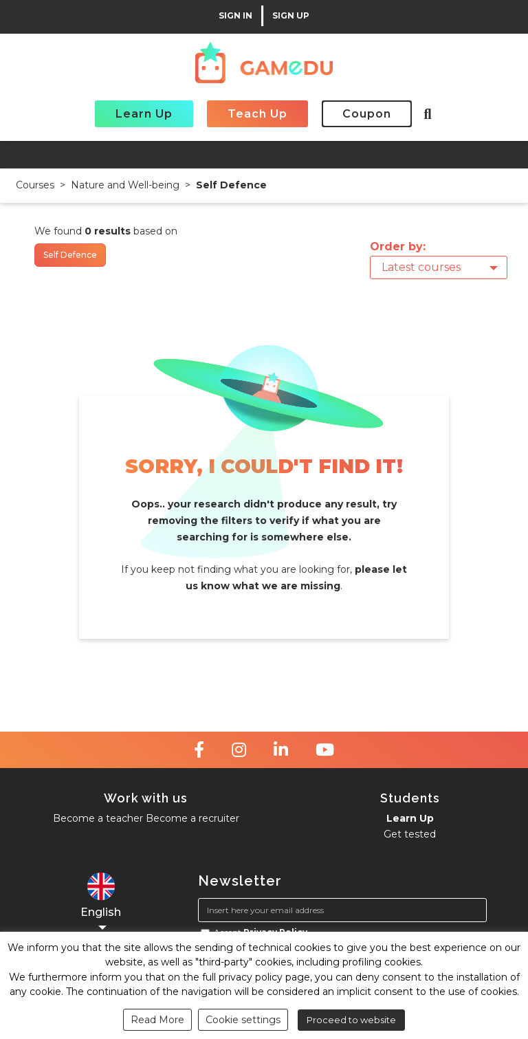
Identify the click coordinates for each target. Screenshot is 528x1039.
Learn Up (144, 113)
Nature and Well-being (125, 185)
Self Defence (231, 185)
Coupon (366, 113)
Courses (35, 185)
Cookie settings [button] (243, 1020)
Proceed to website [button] (351, 1019)
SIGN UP (290, 16)
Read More (157, 1020)
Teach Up (257, 113)
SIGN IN (235, 16)
